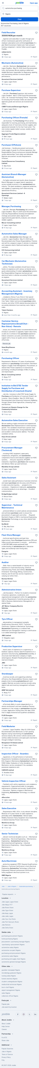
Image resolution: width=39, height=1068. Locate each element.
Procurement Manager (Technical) (12, 449)
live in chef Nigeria (8, 987)
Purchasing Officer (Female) (15, 118)
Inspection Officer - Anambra (15, 754)
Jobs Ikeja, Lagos (7, 913)
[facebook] (18, 1014)
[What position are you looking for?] (19, 8)
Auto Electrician (9, 861)
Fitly (3, 1060)
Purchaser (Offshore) (11, 145)
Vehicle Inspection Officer (14, 781)
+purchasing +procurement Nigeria (13, 944)
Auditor (5, 562)
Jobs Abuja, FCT (7, 905)
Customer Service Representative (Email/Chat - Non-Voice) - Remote (15, 324)
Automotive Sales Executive (15, 420)
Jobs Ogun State (7, 910)
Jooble (14, 1065)
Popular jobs (5, 1004)
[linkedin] (35, 1014)
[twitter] (29, 1014)
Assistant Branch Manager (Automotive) (14, 175)
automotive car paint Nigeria (11, 950)
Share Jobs (5, 1040)
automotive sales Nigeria (10, 956)
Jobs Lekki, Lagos (7, 916)
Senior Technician (10, 834)
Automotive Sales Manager (14, 234)
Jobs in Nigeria (6, 1051)
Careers (4, 1029)
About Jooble (6, 1023)
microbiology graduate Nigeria (11, 973)
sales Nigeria (6, 993)
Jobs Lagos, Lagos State (10, 902)
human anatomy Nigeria (9, 979)
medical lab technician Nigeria (12, 984)
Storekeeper (7, 674)
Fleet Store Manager (11, 535)
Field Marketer (8, 726)
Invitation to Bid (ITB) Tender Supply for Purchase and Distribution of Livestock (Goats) (17, 388)
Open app (34, 3)
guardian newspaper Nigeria (11, 970)
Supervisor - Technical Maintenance (12, 506)
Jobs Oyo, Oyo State (9, 919)
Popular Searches (7, 1049)
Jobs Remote (6, 925)
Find (19, 19)
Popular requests (9, 894)
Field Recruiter (8, 32)
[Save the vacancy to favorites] (36, 33)
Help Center (6, 1026)
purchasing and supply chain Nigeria (13, 959)
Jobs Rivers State (7, 907)
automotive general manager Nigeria (14, 962)
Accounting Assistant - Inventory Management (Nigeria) (17, 292)
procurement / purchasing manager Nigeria (16, 942)
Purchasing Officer (10, 358)
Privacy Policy (6, 1057)
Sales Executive (9, 808)
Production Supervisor (12, 646)
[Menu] (3, 3)
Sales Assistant (9, 478)
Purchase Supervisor (11, 90)
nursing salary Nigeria (9, 976)
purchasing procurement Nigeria (12, 936)
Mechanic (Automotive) (12, 63)
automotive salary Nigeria (10, 947)
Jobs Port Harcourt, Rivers (10, 922)
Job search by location (9, 1007)
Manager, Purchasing (11, 206)
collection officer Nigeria (10, 996)
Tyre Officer (7, 619)
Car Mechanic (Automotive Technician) (14, 262)
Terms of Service (7, 1054)
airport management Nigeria (11, 990)
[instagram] (24, 1014)
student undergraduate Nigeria (12, 981)
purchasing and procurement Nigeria (13, 953)
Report (34, 57)
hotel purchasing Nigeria (10, 939)
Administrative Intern (11, 590)
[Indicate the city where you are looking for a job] (19, 14)
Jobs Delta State (7, 928)
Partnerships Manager (12, 701)
